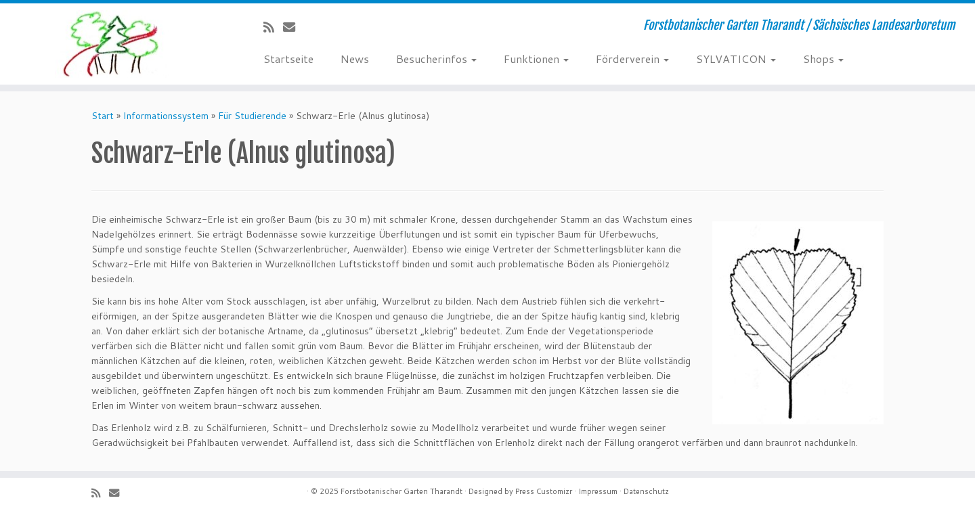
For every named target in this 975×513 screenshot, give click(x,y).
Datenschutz (646, 491)
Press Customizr (543, 491)
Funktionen (536, 58)
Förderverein (632, 58)
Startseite (288, 58)
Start (102, 115)
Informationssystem (166, 115)
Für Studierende (252, 115)
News (355, 58)
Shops (823, 58)
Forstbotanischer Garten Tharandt (401, 491)
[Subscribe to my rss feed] (273, 27)
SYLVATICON (736, 58)
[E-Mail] (293, 27)
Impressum (598, 491)
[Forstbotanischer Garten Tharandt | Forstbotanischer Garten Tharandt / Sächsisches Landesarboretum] (112, 44)
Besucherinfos (436, 58)
